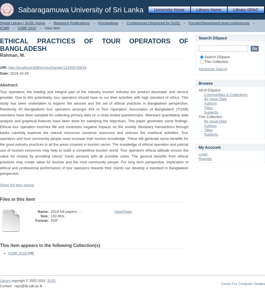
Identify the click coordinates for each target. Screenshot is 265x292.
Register (205, 159)
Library (5, 281)
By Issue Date (215, 99)
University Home (169, 10)
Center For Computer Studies (243, 284)
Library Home (208, 10)
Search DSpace (215, 57)
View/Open (123, 211)
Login (203, 154)
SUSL (51, 281)
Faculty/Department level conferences (219, 23)
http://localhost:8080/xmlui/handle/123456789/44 (47, 67)
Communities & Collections (225, 95)
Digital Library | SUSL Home (22, 23)
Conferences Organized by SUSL (153, 23)
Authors (210, 103)
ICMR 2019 (27, 28)
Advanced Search (213, 69)
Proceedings (108, 23)
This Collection (214, 62)
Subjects (211, 112)
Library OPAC (246, 10)
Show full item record (17, 185)
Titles (208, 108)
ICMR (4, 28)
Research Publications (72, 23)
